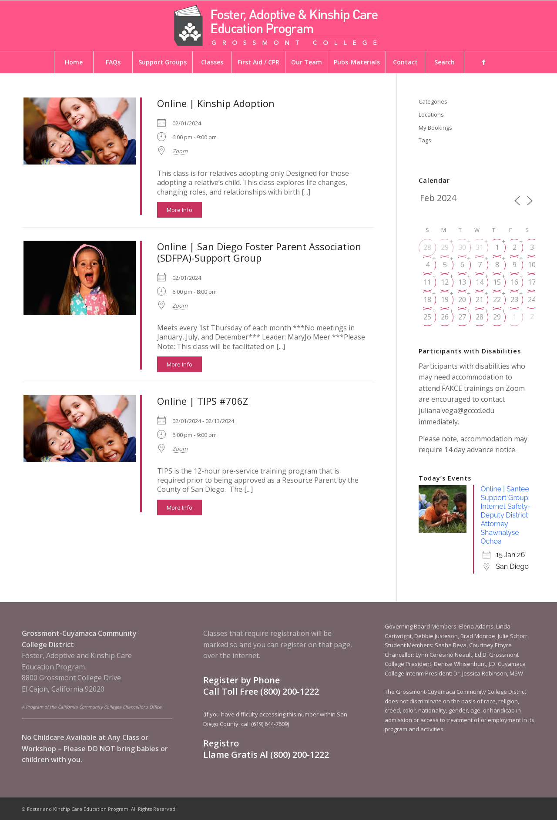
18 (427, 299)
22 (497, 299)
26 (445, 317)
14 (479, 282)
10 (532, 264)
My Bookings (435, 127)
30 (462, 247)
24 (532, 299)
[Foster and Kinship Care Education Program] (278, 25)
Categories (433, 101)
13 (462, 282)
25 (427, 317)
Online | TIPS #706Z (202, 400)
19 (445, 299)
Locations (431, 114)
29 (445, 247)
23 (514, 299)
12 (445, 282)
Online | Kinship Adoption (216, 103)
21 (479, 299)
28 (427, 247)
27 (462, 317)
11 (427, 282)
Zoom (180, 151)
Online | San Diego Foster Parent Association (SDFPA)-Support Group (259, 252)
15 (497, 282)
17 (532, 282)
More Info (179, 210)
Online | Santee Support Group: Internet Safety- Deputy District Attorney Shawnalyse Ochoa (505, 515)
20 (462, 299)
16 (514, 282)
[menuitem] (73, 62)
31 (479, 247)
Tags (425, 140)
